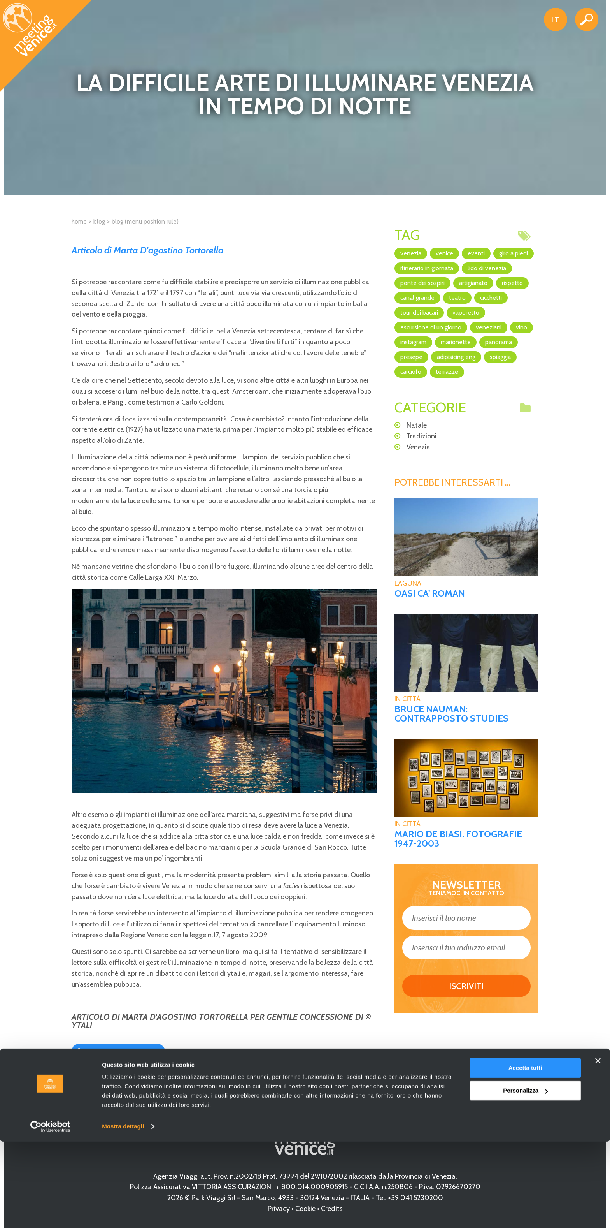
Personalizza (525, 1180)
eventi (476, 253)
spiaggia (500, 357)
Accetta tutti (525, 1158)
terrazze (447, 371)
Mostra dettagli (123, 1216)
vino (521, 327)
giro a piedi (513, 253)
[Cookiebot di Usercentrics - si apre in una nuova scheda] (50, 1217)
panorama (498, 342)
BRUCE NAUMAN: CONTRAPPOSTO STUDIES (451, 713)
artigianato (473, 283)
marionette (456, 342)
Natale (417, 425)
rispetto (512, 283)
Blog (99, 221)
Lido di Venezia (487, 268)
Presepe (411, 357)
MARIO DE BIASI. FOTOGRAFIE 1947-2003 (458, 838)
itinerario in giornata (426, 268)
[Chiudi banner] (598, 1151)
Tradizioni (421, 436)
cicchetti (491, 297)
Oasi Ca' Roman (429, 593)
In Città (407, 698)
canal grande (417, 297)
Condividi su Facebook (121, 1051)
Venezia (410, 253)
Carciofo (410, 371)
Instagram (413, 342)
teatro (457, 297)
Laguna (407, 583)
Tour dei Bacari (419, 312)
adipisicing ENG (456, 357)
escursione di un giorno (430, 327)
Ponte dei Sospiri (422, 283)
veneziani (488, 327)
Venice (444, 253)
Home (79, 221)
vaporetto (465, 312)
